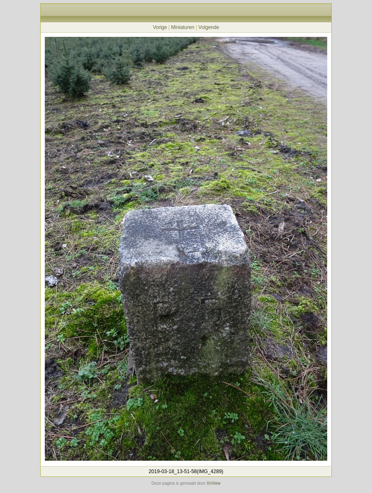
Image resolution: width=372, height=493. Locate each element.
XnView (214, 483)
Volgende (208, 27)
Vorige (160, 27)
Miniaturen (182, 27)
